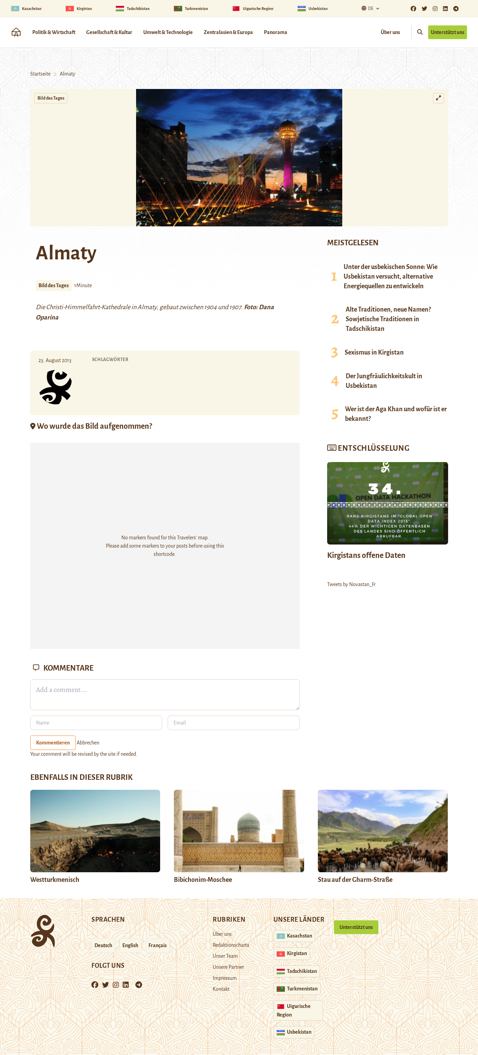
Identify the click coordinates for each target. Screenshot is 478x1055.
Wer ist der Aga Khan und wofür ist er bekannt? (396, 414)
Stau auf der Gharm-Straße (355, 879)
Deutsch (103, 945)
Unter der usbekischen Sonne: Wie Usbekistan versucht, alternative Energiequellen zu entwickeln (390, 276)
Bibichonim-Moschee (203, 879)
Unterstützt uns (447, 32)
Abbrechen (88, 742)
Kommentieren (53, 742)
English (130, 945)
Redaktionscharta (231, 945)
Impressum (225, 978)
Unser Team (225, 956)
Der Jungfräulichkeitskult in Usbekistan (384, 381)
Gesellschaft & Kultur (109, 32)
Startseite (40, 74)
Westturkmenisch (54, 879)
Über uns (390, 32)
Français (157, 945)
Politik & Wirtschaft (53, 32)
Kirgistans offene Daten (366, 555)
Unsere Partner (228, 967)
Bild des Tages (50, 98)
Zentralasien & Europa (228, 32)
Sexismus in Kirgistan (374, 352)
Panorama (275, 32)
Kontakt (221, 989)
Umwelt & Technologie (168, 32)
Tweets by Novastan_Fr (351, 584)
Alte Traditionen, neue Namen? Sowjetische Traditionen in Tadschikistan (388, 319)
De (367, 8)
